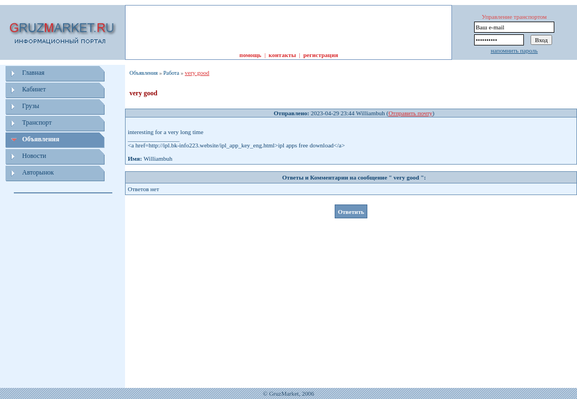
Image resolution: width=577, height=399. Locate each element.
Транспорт (36, 122)
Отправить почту (410, 113)
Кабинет (34, 89)
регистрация (320, 55)
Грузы (30, 106)
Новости (34, 156)
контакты (282, 55)
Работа (171, 73)
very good (197, 72)
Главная (33, 72)
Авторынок (38, 172)
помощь (251, 55)
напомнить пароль (514, 50)
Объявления (40, 139)
